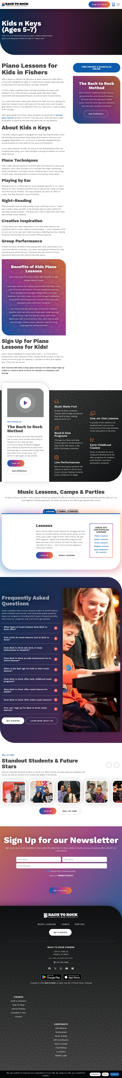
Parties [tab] (84, 513)
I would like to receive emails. (61, 876)
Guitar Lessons (101, 543)
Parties (79, 929)
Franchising (61, 1053)
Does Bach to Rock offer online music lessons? (30, 703)
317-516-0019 (62, 967)
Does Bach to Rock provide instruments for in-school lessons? (30, 662)
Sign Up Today (99, 4)
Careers (18, 1022)
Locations (61, 1057)
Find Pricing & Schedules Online (97, 68)
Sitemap (88, 988)
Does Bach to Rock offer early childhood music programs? (30, 683)
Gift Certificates (61, 1045)
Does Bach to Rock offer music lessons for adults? (30, 694)
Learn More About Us (41, 724)
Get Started (13, 724)
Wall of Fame (69, 816)
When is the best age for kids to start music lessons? (30, 673)
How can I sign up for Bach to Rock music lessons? (30, 712)
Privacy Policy (78, 988)
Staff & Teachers (18, 1006)
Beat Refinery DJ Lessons (101, 554)
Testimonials (61, 1037)
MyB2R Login (61, 1061)
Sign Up (16, 463)
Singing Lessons (101, 550)
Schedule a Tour (18, 1018)
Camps (65, 929)
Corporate (61, 1029)
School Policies (19, 1014)
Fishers (18, 1002)
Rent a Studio (61, 1049)
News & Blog (61, 1041)
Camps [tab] (61, 513)
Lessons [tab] (37, 513)
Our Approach (95, 114)
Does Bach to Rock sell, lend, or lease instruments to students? (30, 652)
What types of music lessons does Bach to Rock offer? (30, 631)
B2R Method (61, 1033)
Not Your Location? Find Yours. (61, 963)
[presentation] (61, 887)
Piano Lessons (101, 539)
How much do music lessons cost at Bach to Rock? (30, 642)
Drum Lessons (101, 546)
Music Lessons (67, 559)
